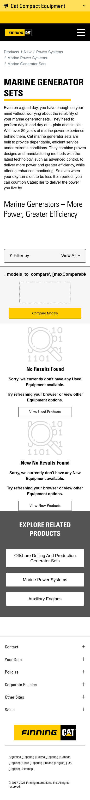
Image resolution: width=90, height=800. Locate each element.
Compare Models (45, 313)
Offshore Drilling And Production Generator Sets (45, 558)
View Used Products (45, 411)
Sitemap (27, 769)
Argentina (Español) (21, 757)
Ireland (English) (54, 763)
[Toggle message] (84, 6)
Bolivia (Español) (47, 757)
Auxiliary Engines (44, 599)
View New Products (45, 505)
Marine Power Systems (45, 579)
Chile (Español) (32, 763)
